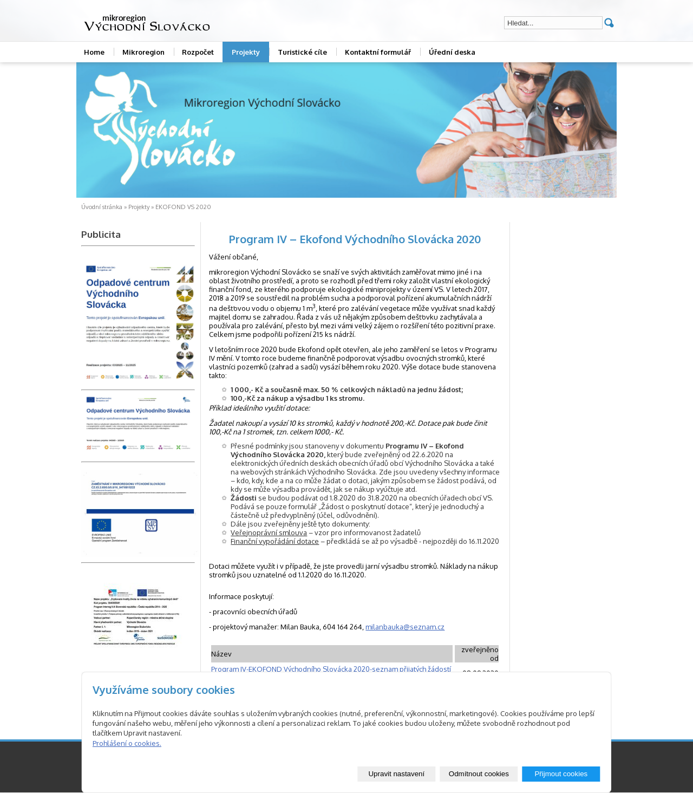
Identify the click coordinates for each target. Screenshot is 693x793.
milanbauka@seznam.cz (404, 626)
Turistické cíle (302, 52)
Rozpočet (198, 52)
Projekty (246, 52)
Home (94, 52)
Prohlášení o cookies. (127, 743)
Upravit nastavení (396, 774)
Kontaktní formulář (378, 52)
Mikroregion (143, 52)
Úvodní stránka (101, 207)
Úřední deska (452, 52)
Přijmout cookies (560, 774)
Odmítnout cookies (479, 774)
